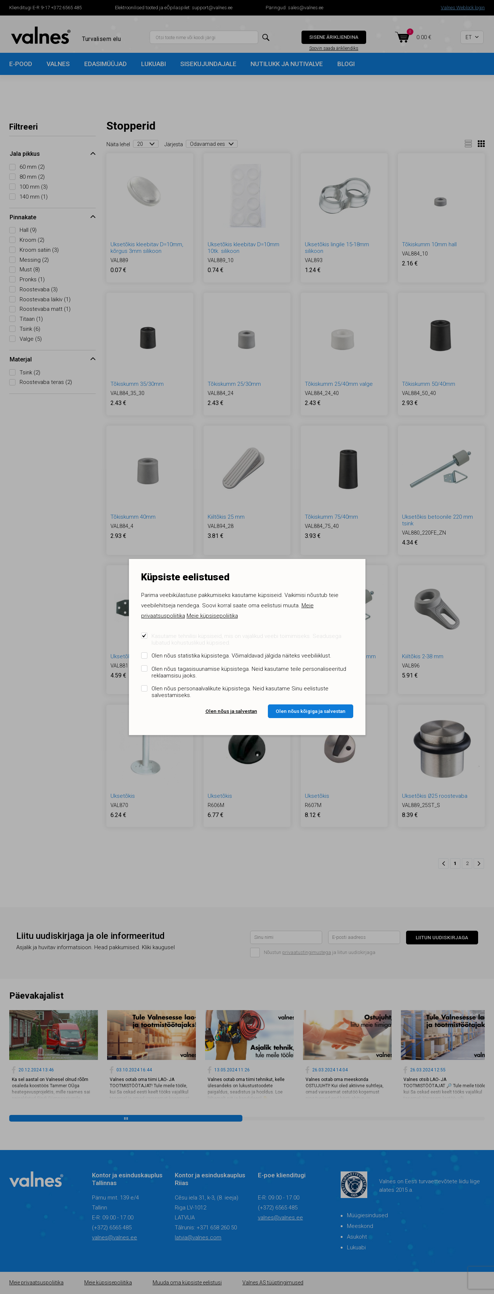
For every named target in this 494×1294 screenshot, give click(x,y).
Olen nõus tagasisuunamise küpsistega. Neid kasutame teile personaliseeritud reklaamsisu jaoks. (248, 672)
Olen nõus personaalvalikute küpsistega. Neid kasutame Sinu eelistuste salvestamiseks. (239, 692)
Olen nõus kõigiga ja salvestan (310, 711)
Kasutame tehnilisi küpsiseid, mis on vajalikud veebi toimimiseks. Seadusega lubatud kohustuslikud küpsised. (246, 639)
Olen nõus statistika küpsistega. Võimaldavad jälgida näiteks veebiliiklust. (241, 655)
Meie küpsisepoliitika (212, 615)
